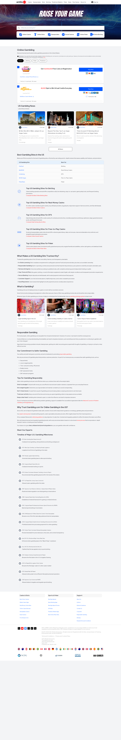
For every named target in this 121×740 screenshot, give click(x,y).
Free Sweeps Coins (24, 617)
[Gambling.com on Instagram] (28, 636)
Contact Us (79, 608)
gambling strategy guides (77, 296)
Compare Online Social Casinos (34, 236)
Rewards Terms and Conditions (84, 621)
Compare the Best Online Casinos (35, 208)
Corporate (79, 611)
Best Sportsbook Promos (53, 605)
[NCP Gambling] (22, 655)
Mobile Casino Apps (24, 602)
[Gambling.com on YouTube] (22, 636)
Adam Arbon (53, 127)
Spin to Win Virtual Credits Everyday (56, 88)
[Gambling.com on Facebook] (25, 636)
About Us (79, 599)
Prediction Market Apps (53, 611)
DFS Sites (50, 608)
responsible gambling (65, 354)
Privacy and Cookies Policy (63, 636)
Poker (35, 60)
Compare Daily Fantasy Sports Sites (36, 222)
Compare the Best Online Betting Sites (36, 195)
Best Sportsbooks (52, 599)
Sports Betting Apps (52, 602)
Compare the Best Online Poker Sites (36, 248)
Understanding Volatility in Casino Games (59, 318)
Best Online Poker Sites (53, 614)
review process (81, 420)
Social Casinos (23, 614)
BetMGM (21, 170)
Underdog (22, 174)
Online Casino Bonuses (25, 608)
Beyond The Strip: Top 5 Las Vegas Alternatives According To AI (59, 132)
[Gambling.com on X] (19, 636)
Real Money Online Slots (25, 605)
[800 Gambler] (98, 655)
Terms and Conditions (48, 636)
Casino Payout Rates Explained (86, 318)
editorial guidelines (37, 417)
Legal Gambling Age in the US (27, 318)
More (44, 57)
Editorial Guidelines (81, 605)
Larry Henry (24, 127)
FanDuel (21, 166)
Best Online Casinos (24, 599)
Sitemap (78, 617)
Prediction (43, 60)
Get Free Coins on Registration (56, 69)
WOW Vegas (22, 178)
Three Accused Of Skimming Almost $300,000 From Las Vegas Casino (88, 132)
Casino (20, 60)
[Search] (60, 28)
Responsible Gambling (82, 614)
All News (60, 149)
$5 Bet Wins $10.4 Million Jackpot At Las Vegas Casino (31, 132)
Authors (78, 602)
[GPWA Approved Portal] (78, 655)
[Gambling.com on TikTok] (32, 636)
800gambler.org (28, 402)
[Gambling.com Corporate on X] (35, 636)
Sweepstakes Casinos (24, 611)
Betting (28, 60)
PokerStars (22, 182)
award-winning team (25, 414)
